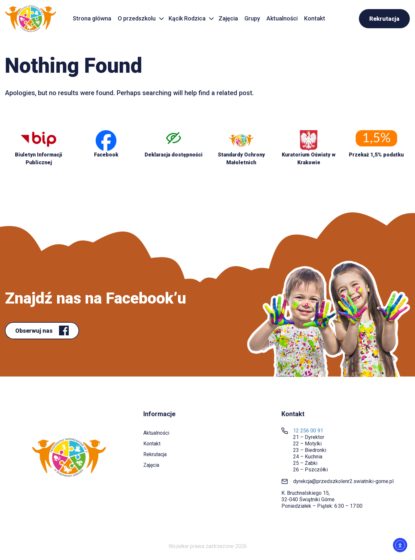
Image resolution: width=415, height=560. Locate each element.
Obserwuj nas (34, 330)
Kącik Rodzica (187, 18)
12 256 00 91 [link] (308, 431)
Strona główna (92, 18)
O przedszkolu (137, 18)
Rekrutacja (384, 18)
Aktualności (282, 18)
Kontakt (314, 18)
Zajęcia (228, 18)
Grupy (252, 18)
